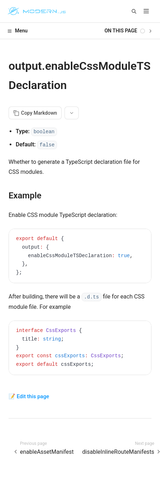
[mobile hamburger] (146, 11)
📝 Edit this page (29, 396)
